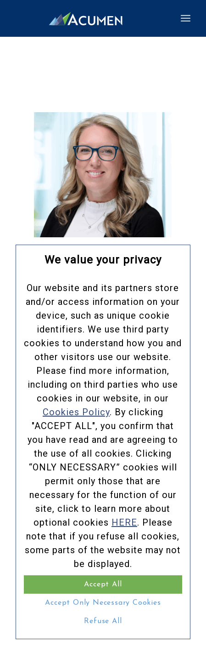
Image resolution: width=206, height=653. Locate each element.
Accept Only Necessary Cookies (103, 603)
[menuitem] (185, 18)
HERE (124, 522)
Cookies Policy (76, 412)
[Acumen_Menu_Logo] (86, 18)
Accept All (103, 584)
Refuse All (103, 621)
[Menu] (185, 18)
